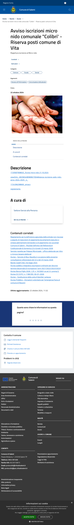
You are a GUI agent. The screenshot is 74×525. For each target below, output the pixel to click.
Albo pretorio (6, 482)
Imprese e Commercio (45, 401)
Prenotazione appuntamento (47, 454)
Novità (12, 18)
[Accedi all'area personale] (65, 3)
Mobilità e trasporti (44, 413)
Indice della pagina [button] (20, 141)
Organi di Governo (7, 392)
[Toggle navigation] (4, 9)
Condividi (15, 59)
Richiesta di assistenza (45, 462)
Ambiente (4, 432)
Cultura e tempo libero (45, 395)
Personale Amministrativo (10, 407)
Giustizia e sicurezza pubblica (11, 426)
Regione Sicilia (8, 3)
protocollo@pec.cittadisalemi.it (16, 468)
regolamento (15, 189)
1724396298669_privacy (20, 184)
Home (4, 18)
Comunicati (41, 427)
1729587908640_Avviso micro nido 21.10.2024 (29, 172)
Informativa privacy (8, 485)
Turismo (40, 410)
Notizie (40, 424)
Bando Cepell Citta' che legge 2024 (23, 262)
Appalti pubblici (43, 404)
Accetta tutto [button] (29, 517)
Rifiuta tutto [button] (45, 517)
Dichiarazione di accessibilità (11, 491)
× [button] (71, 503)
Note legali (5, 488)
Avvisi (19, 18)
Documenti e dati (7, 410)
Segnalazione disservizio (46, 457)
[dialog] (37, 513)
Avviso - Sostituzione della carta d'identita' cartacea (30, 277)
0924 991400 (13, 459)
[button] (37, 521)
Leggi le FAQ (41, 459)
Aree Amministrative (8, 395)
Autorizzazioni (6, 438)
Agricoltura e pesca (8, 441)
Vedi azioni (15, 64)
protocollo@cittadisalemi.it (16, 465)
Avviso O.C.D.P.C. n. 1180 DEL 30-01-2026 (27, 274)
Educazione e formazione (10, 424)
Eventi (39, 440)
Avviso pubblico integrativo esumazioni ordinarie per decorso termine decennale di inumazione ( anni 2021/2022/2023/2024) (35, 267)
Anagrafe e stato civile (45, 392)
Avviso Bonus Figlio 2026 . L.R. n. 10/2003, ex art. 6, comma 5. (34, 271)
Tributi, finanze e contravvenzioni (13, 429)
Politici (3, 404)
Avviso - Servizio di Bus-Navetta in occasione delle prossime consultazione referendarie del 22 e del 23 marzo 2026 (34, 258)
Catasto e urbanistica (45, 407)
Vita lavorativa (42, 398)
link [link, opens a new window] (58, 513)
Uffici (3, 398)
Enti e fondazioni (7, 401)
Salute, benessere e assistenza (12, 435)
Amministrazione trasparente (11, 479)
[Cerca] (69, 10)
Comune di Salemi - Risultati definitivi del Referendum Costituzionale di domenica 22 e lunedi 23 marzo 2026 (31, 247)
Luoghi (39, 443)
